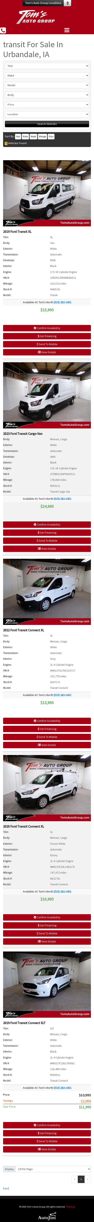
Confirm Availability (47, 328)
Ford (6, 1188)
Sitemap (70, 1206)
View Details (47, 352)
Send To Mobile (47, 344)
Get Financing (47, 336)
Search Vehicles (47, 124)
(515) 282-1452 (62, 302)
